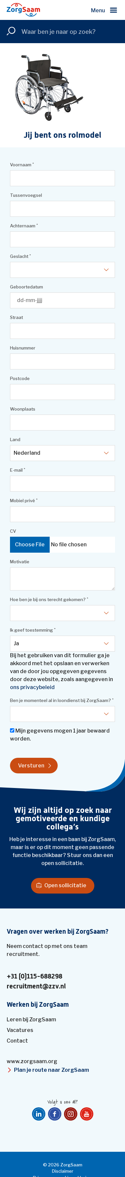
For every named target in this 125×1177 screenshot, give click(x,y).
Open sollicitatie (65, 885)
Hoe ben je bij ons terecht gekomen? (49, 599)
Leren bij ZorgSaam (31, 1019)
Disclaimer (62, 1171)
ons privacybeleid (32, 687)
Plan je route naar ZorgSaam (51, 1070)
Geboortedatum (26, 286)
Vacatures (20, 1030)
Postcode (20, 378)
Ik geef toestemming (33, 630)
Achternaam (24, 226)
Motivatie (19, 561)
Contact (17, 1041)
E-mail (17, 470)
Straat (16, 317)
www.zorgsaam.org (32, 1061)
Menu (98, 10)
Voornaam (22, 165)
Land (15, 439)
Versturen (31, 765)
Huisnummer (22, 348)
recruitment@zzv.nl (36, 986)
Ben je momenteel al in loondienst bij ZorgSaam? (62, 700)
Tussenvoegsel (26, 195)
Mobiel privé (24, 501)
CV (13, 531)
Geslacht (20, 256)
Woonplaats (22, 409)
